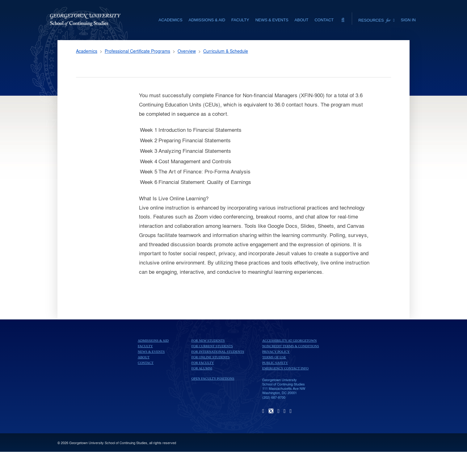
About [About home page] (143, 357)
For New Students (208, 340)
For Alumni (201, 368)
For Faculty (202, 362)
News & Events (151, 351)
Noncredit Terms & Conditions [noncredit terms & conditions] (290, 346)
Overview (187, 51)
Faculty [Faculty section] (240, 20)
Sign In (408, 20)
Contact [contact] (324, 20)
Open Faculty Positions (212, 378)
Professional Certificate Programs (137, 51)
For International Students (217, 351)
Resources (376, 20)
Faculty (145, 346)
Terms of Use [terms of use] (274, 357)
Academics (86, 51)
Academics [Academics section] (170, 20)
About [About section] (302, 20)
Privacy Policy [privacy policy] (276, 351)
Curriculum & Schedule (225, 51)
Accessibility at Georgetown (289, 340)
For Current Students (212, 346)
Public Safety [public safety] (275, 362)
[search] (343, 18)
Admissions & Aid (153, 340)
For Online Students (210, 357)
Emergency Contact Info (285, 368)
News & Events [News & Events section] (271, 20)
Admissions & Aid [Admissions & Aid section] (207, 20)
